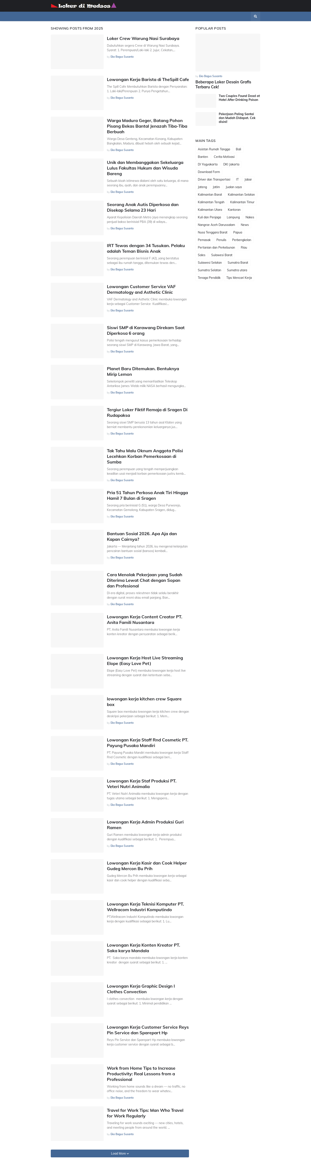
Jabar (248, 179)
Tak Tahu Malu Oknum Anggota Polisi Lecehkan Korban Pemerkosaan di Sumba (145, 456)
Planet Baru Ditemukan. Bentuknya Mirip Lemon (143, 371)
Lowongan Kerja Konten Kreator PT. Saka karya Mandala (143, 947)
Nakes (250, 217)
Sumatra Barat (238, 262)
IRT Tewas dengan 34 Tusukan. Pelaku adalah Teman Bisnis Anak (146, 248)
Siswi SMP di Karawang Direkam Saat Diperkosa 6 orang (146, 330)
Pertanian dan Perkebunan (216, 247)
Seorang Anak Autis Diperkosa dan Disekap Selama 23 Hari (143, 207)
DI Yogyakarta (207, 164)
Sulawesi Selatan (210, 262)
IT (237, 179)
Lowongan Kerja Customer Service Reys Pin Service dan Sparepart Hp (148, 1029)
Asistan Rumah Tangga (214, 149)
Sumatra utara (237, 270)
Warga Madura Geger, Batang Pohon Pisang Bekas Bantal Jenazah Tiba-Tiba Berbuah (147, 126)
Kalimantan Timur (242, 202)
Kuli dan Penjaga (209, 217)
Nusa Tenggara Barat (212, 232)
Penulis (221, 240)
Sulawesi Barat (221, 255)
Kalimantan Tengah (211, 202)
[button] (255, 16)
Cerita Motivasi (224, 157)
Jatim (216, 187)
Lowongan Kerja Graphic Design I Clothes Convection (141, 988)
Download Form (209, 172)
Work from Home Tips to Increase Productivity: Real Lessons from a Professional (141, 1073)
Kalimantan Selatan (241, 194)
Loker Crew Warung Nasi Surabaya (143, 38)
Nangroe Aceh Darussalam (216, 225)
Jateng (202, 187)
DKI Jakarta (231, 164)
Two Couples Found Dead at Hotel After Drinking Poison (239, 98)
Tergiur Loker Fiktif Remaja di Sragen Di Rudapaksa (147, 412)
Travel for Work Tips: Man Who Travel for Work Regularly (145, 1112)
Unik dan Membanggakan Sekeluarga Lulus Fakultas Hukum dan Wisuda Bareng (145, 168)
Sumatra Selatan (209, 270)
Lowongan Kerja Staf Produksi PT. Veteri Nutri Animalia (141, 783)
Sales (201, 255)
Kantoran (234, 209)
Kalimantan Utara (210, 209)
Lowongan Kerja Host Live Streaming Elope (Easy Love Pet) (145, 660)
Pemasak (204, 240)
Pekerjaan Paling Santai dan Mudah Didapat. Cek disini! (237, 118)
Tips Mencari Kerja (239, 277)
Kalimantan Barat (210, 194)
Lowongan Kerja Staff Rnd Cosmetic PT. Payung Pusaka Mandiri (147, 742)
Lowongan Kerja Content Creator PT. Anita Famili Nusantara (144, 619)
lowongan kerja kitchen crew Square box (144, 701)
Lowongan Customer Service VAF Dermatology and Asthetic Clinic (141, 289)
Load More (119, 1153)
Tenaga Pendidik (209, 277)
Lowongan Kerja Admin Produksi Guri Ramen (145, 824)
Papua (237, 232)
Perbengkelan (241, 240)
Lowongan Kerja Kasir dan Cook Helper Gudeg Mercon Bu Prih (147, 865)
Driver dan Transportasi (214, 179)
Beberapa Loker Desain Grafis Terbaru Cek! (223, 84)
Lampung (233, 217)
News (245, 225)
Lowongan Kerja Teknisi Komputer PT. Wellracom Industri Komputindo (145, 906)
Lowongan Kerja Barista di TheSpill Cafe (148, 79)
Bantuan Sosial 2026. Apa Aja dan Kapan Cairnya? (142, 536)
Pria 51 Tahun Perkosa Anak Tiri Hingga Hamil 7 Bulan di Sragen (147, 495)
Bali (238, 149)
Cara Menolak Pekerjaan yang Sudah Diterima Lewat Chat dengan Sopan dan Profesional (144, 580)
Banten (203, 157)
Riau (244, 247)
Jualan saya (234, 187)
